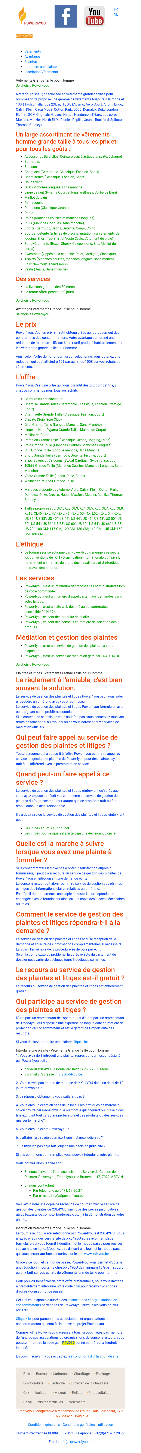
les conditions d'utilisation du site (93, 1356)
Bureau (41, 1374)
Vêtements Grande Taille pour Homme (45, 80)
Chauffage (82, 1374)
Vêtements (33, 51)
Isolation (41, 1393)
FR (116, 9)
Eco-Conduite (33, 1383)
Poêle (27, 1402)
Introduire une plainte (41, 67)
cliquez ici (80, 1042)
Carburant (60, 1374)
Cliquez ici (24, 1319)
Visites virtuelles (50, 1402)
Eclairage (103, 1374)
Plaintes (31, 62)
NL (116, 14)
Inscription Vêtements (41, 72)
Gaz (26, 1393)
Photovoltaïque (99, 1393)
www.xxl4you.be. (97, 1254)
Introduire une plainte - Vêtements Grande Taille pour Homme (62, 1050)
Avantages (33, 56)
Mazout (60, 1393)
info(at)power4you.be (76, 1442)
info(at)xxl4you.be (68, 1074)
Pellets (77, 1393)
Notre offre (24, 36)
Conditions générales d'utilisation (88, 1425)
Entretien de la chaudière (89, 1383)
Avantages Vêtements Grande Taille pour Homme (53, 309)
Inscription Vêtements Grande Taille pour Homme (53, 1228)
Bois (26, 1374)
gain (77, 1286)
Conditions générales (44, 1425)
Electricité (57, 1383)
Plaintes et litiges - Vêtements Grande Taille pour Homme (59, 673)
